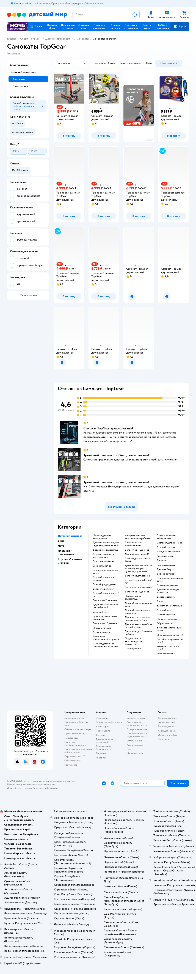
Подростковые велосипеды (133, 597)
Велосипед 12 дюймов (105, 600)
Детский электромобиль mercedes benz (138, 626)
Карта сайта (70, 764)
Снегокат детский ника (169, 542)
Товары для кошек (167, 717)
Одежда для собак (167, 734)
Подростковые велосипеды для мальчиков (133, 641)
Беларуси (52, 788)
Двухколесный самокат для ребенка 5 (105, 606)
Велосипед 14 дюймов (137, 549)
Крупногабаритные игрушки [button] (70, 561)
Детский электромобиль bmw (138, 604)
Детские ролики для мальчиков (168, 591)
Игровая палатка (166, 653)
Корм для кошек (166, 722)
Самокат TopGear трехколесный (108, 428)
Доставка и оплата (74, 717)
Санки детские (133, 648)
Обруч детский (165, 623)
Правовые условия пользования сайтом (53, 780)
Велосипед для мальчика (138, 587)
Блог (129, 749)
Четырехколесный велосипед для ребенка (137, 537)
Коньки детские (165, 556)
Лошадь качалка (101, 632)
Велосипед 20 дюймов (105, 623)
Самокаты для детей (103, 561)
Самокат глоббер (102, 565)
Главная (11, 38)
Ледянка (161, 560)
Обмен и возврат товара (77, 729)
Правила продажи (74, 733)
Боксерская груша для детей (169, 629)
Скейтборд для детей (104, 584)
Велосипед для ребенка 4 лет (139, 581)
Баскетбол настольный (169, 605)
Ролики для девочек (167, 585)
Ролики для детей (166, 565)
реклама (149, 139)
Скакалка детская (166, 614)
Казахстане (39, 788)
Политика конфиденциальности (76, 743)
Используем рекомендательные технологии (31, 784)
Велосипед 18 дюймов (137, 591)
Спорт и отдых (29, 38)
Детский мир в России (19, 788)
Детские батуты (165, 569)
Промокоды (71, 737)
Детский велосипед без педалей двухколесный (106, 544)
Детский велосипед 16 (137, 554)
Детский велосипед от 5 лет (106, 594)
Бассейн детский (166, 596)
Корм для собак (166, 730)
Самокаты (83, 38)
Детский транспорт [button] (70, 536)
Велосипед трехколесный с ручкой (106, 638)
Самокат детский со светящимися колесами (105, 645)
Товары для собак (167, 726)
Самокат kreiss (101, 612)
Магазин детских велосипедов (102, 537)
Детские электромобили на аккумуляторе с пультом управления (138, 568)
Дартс (160, 601)
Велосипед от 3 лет (103, 588)
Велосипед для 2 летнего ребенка (138, 633)
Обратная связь (72, 760)
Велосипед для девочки (138, 575)
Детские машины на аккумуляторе (103, 555)
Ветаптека (163, 739)
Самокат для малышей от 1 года (138, 560)
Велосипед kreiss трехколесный (134, 544)
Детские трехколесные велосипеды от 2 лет (137, 619)
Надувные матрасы (167, 619)
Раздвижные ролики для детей (170, 579)
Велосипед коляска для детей (105, 571)
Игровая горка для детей (170, 635)
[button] (179, 26)
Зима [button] (61, 541)
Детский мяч (164, 610)
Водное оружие (165, 573)
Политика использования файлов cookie (78, 751)
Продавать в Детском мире (76, 724)
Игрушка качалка (102, 628)
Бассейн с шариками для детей (170, 641)
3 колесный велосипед (105, 549)
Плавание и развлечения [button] (66, 552)
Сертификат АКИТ (74, 756)
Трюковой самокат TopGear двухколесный (116, 455)
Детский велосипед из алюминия (137, 611)
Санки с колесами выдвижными (166, 537)
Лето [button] (61, 546)
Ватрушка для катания (168, 551)
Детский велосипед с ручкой (104, 578)
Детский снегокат (166, 547)
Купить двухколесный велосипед (105, 617)
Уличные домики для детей (168, 648)
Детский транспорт (57, 38)
